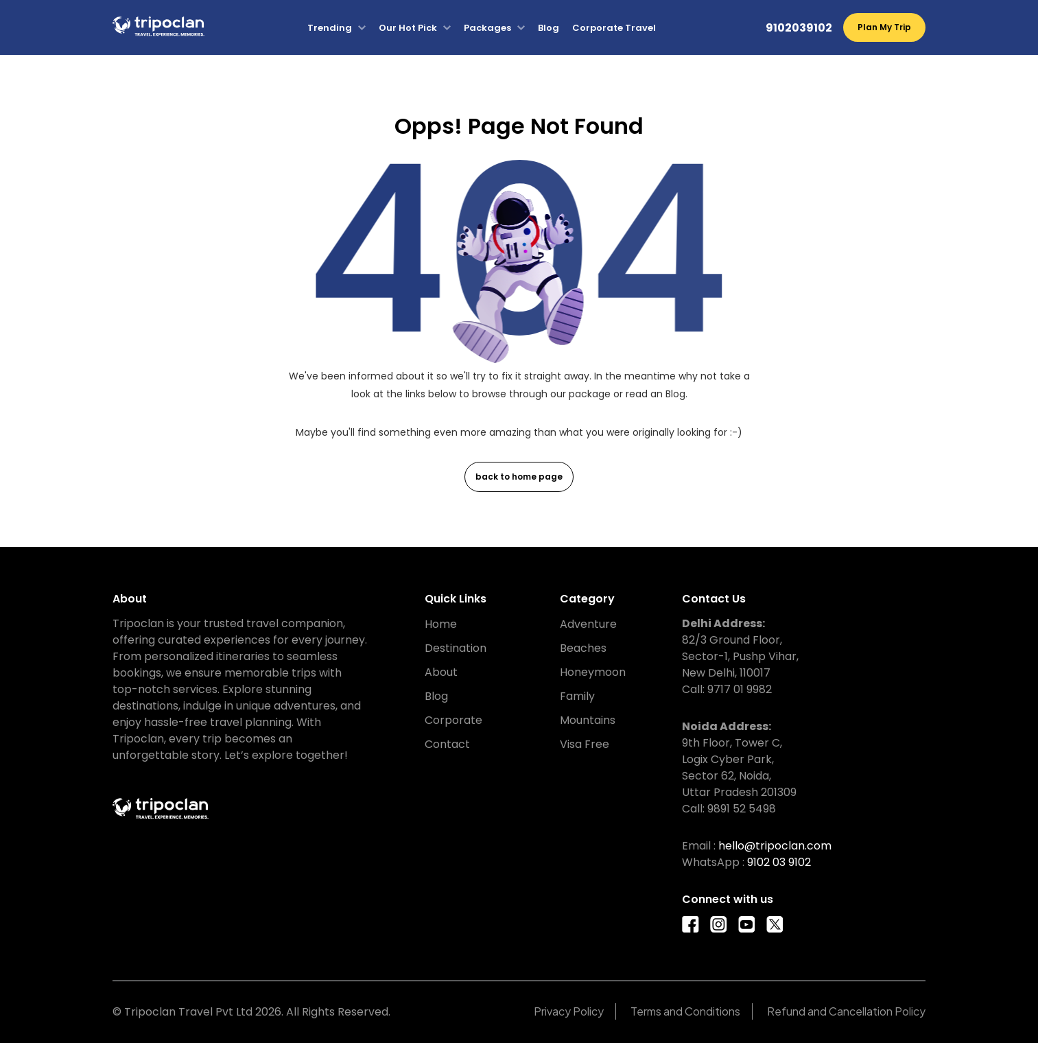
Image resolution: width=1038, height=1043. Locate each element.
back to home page (519, 476)
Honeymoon (593, 672)
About (441, 672)
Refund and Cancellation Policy (846, 1011)
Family (577, 696)
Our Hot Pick (408, 27)
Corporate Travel (614, 27)
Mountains (587, 720)
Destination (455, 648)
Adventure (588, 624)
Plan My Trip (884, 27)
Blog (548, 27)
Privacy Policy (569, 1011)
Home (441, 624)
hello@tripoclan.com (774, 846)
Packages (487, 27)
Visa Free (584, 744)
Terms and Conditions (685, 1011)
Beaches (583, 648)
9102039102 (799, 28)
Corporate (453, 720)
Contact (447, 744)
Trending (329, 27)
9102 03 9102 (779, 862)
